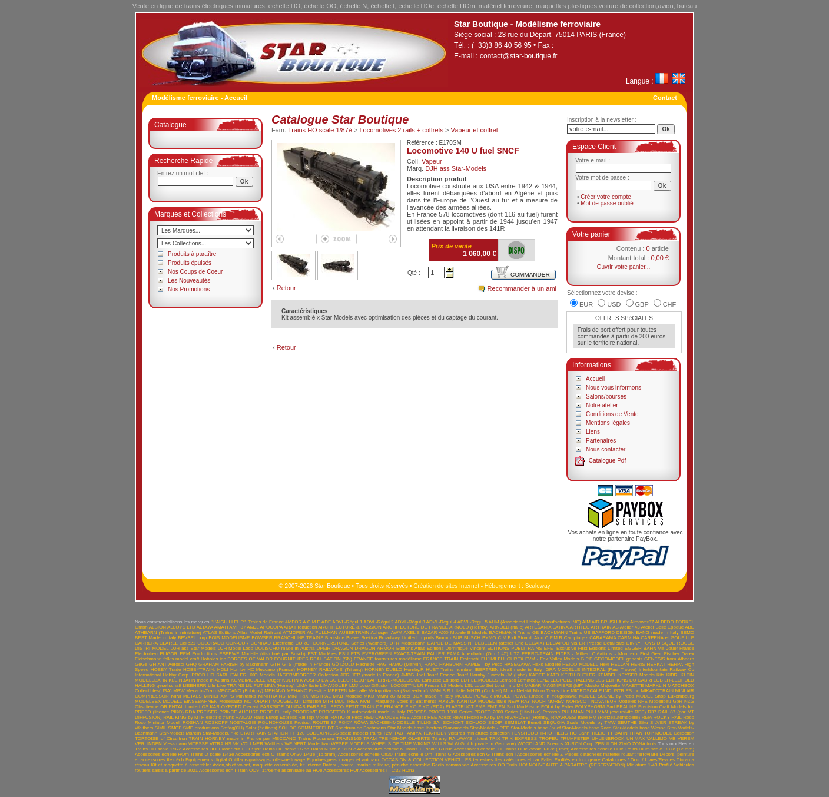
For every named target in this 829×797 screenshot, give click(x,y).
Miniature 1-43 (642, 765)
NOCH (539, 701)
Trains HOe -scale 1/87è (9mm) (536, 749)
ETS (355, 653)
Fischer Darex (679, 653)
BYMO (489, 637)
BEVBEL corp (192, 637)
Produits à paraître (192, 254)
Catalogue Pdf (607, 460)
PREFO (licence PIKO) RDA (165, 712)
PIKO (410, 706)
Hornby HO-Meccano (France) (262, 669)
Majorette (610, 685)
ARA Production (300, 627)
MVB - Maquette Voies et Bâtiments (398, 701)
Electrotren (146, 653)
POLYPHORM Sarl (595, 706)
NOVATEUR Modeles (613, 701)
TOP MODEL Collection (669, 733)
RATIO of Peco (347, 717)
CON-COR (237, 643)
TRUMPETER (575, 738)
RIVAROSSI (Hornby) (527, 717)
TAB (398, 733)
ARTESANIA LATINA (546, 627)
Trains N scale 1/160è (333, 749)
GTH (275, 664)
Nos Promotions (189, 289)
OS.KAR (211, 706)
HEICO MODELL (580, 664)
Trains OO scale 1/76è (285, 749)
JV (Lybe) (516, 675)
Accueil (595, 379)
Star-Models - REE (489, 727)
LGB (658, 680)
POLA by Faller (557, 706)
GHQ (191, 664)
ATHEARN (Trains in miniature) (168, 632)
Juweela (495, 675)
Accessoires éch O (254, 754)
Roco (688, 717)
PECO (337, 706)
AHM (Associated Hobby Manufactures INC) (535, 622)
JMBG (407, 675)
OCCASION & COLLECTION (412, 759)
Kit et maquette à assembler (181, 765)
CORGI (303, 643)
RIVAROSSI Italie (569, 717)
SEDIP (495, 722)
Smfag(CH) (232, 727)
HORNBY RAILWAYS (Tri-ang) (330, 669)
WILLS (439, 743)
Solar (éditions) (261, 727)
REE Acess (439, 717)
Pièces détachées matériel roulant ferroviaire (611, 754)
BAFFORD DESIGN (613, 632)
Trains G (442, 754)
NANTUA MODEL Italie (481, 701)
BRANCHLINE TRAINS (299, 637)
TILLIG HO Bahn (571, 733)
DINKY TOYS (640, 643)
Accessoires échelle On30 (365, 754)
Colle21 (187, 643)
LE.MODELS (484, 680)
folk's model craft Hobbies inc (194, 659)
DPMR (324, 648)
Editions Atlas (410, 648)
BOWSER (262, 637)
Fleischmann (148, 659)
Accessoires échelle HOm (162, 754)
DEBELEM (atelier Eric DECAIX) (509, 643)
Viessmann (174, 743)
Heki (604, 664)
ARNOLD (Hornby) (469, 627)
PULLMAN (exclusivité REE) (616, 712)
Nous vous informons (613, 387)
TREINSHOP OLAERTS (404, 738)
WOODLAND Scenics (540, 743)
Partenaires (601, 440)
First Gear (651, 653)
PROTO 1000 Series (451, 712)
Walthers (274, 743)
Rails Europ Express (275, 717)
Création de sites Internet (446, 586)
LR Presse (428, 685)
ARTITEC (579, 627)
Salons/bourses (606, 396)
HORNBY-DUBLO (383, 669)
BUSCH (472, 637)
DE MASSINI (459, 643)
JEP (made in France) (375, 675)
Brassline (334, 637)
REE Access (413, 717)
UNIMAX (635, 738)
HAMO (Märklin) (406, 664)
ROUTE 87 (324, 722)
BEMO (688, 632)
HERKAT (656, 664)
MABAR (533, 685)
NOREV (556, 701)
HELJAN (620, 664)
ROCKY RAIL (668, 717)
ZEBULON (606, 743)
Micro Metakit (517, 690)
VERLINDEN (148, 743)
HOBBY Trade (166, 669)
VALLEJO (657, 738)
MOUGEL (283, 701)
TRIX (494, 738)
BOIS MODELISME (229, 637)
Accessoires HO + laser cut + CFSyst (221, 749)
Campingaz (576, 637)
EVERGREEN (377, 653)
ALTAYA (205, 627)
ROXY (345, 722)
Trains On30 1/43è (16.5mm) (306, 754)
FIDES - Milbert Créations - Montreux (597, 653)
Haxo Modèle (546, 664)
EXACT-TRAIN (409, 653)
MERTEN (338, 690)
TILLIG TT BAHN (609, 733)
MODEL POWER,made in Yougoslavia (535, 696)
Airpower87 (642, 622)
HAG (381, 664)
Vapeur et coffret (474, 130)
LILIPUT (254, 685)
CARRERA (146, 643)
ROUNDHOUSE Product (284, 722)
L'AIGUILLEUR (337, 680)
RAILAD (244, 717)
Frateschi (469, 659)
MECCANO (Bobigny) (240, 690)
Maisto (592, 685)
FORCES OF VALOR (250, 659)
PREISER (207, 712)
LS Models (452, 685)
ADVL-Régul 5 (472, 622)
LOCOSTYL (403, 685)
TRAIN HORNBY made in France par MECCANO (242, 738)
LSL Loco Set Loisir (485, 685)
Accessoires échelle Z (540, 754)
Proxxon (551, 712)
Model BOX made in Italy (425, 696)
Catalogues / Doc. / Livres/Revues (638, 759)
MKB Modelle (347, 696)
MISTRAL (320, 696)
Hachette (365, 664)
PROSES (416, 712)
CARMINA (628, 637)
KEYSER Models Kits (641, 675)
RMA (647, 717)
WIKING (421, 743)
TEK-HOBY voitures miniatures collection (466, 733)
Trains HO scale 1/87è (320, 130)
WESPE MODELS (350, 743)
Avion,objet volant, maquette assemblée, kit (259, 765)
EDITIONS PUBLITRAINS (514, 648)
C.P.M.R (553, 637)
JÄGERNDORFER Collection (308, 675)
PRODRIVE (305, 712)
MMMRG (385, 696)
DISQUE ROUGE (675, 643)
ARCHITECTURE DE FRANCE (415, 627)
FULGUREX (511, 659)
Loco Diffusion (375, 685)
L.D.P (360, 680)
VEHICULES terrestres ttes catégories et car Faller (499, 759)
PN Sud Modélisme (519, 706)
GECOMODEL (609, 659)
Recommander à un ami (522, 288)
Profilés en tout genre (578, 759)
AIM (586, 622)
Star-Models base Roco (587, 727)
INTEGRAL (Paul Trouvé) (609, 669)
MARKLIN (655, 685)
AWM (396, 632)
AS (615, 627)
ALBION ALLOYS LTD (172, 627)
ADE (326, 622)
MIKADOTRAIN (657, 690)
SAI (437, 722)
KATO (553, 675)
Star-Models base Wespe (639, 727)
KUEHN (290, 680)
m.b (511, 685)
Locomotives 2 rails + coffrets (402, 130)
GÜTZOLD (342, 664)
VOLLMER (252, 743)
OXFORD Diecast (240, 706)
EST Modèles (321, 653)
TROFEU (548, 738)
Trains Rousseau (316, 738)
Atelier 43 (630, 627)
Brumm (443, 637)
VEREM (686, 738)
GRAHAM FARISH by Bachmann (233, 664)
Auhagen (379, 632)
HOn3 (408, 770)
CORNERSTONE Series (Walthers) (350, 643)
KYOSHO (310, 680)
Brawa (353, 637)
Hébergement (502, 586)
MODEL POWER (473, 696)
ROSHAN (193, 722)
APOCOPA (271, 627)
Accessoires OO (487, 765)
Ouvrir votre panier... (624, 267)
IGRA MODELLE (562, 669)
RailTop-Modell (313, 717)
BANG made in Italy (657, 632)
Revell (459, 717)
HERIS (638, 664)
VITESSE (198, 743)
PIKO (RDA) (431, 706)
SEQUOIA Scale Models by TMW (579, 722)
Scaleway (538, 586)
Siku (643, 722)
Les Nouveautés (189, 280)
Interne (313, 765)
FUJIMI (488, 659)
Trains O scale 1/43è (212, 754)
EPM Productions (198, 653)
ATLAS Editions (219, 632)
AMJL (252, 627)
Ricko (473, 717)
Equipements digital (206, 759)
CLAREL (169, 643)
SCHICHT (453, 722)
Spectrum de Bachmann (360, 727)
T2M (388, 733)
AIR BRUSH (605, 622)
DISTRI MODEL (151, 648)
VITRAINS (220, 743)
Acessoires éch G (471, 754)
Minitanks (246, 696)
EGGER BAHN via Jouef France (659, 648)
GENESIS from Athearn (669, 659)
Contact (665, 97)
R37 (652, 712)
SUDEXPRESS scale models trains (343, 733)
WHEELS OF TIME (391, 743)
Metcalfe (358, 690)
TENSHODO (524, 733)
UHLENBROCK (608, 738)
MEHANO (274, 690)
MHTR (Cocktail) (484, 690)
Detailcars (614, 643)
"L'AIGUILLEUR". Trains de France (247, 622)
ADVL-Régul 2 (378, 622)
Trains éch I (503, 754)
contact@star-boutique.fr (519, 56)
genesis (634, 659)
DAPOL (435, 643)
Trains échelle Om (413, 754)
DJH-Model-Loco (235, 648)
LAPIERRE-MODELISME (393, 680)
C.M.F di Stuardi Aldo (520, 637)
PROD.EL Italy (275, 712)
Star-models (456, 727)
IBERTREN (486, 669)
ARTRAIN (601, 627)
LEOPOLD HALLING (572, 680)
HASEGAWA (517, 664)
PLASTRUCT (459, 706)
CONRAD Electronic (271, 643)
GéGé (141, 664)
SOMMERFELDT (316, 727)
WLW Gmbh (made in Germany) (482, 743)
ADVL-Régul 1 (347, 622)
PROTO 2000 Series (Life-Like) (507, 712)
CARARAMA (602, 637)
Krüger (274, 680)
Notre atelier (602, 405)
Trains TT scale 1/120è (428, 749)
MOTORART (257, 701)
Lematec (527, 680)
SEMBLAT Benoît (522, 722)
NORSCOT (577, 701)
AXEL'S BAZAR (420, 632)
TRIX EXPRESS (519, 738)
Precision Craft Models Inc (666, 706)
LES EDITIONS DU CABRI (624, 680)
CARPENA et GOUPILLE (667, 637)
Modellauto (230, 701)
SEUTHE (627, 722)
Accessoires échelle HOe (597, 749)
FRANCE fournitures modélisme (388, 659)
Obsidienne (146, 706)
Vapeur (432, 161)
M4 (519, 685)
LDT (465, 680)
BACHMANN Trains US (565, 632)
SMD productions (201, 727)
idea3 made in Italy (521, 669)
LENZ (543, 680)
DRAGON (342, 648)
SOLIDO (287, 727)
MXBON (446, 701)
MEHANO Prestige (306, 690)
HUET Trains (439, 669)
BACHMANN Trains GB (514, 632)
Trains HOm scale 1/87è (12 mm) (659, 749)
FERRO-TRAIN (538, 653)
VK (236, 743)
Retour (286, 287)
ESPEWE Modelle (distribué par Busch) (262, 653)
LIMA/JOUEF (333, 685)
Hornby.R (414, 669)
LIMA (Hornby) (279, 685)
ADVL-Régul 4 (441, 622)
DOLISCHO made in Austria (285, 648)
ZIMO (625, 743)
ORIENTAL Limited (180, 706)
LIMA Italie (307, 685)
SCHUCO (476, 722)
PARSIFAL (318, 706)
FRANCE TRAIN (441, 659)
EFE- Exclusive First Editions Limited (583, 648)
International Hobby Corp (161, 675)
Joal (420, 675)
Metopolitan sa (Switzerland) (398, 690)
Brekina (369, 637)
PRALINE (626, 706)
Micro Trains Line (551, 690)
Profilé (665, 765)
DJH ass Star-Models (455, 168)
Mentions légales (608, 423)
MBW (179, 690)
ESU (343, 653)
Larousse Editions (441, 680)
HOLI (222, 669)
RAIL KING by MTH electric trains (198, 717)
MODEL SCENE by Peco (606, 696)
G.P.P (586, 659)
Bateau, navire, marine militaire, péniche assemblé (376, 765)
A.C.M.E (311, 622)
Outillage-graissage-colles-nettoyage (266, 759)
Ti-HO (545, 733)
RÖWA (361, 722)
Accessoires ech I (217, 770)
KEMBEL (607, 675)
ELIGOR (168, 653)
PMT (492, 706)
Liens (593, 432)
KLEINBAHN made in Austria (198, 680)
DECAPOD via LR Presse (573, 643)
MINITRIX (297, 696)
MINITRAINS (271, 696)
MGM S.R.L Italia (447, 690)
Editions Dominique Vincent (456, 648)
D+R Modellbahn (408, 643)
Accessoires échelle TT (478, 749)
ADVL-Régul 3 (409, 622)
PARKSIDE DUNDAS (282, 706)
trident (480, 738)
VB (672, 738)
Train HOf (516, 765)
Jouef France (440, 675)
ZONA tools (644, 743)
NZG (689, 701)
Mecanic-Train (200, 690)
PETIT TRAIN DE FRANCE (375, 706)
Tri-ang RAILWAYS (452, 738)
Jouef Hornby (471, 675)
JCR (345, 675)
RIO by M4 (491, 717)
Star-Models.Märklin (180, 733)
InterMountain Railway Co (666, 669)
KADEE (537, 675)
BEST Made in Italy (155, 637)
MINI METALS (186, 696)
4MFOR (293, 622)
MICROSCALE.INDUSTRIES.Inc (605, 690)
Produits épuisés (189, 263)
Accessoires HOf (341, 770)
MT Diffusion (307, 701)
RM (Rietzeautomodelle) (614, 717)
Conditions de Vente (612, 414)
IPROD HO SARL (209, 675)
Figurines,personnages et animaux (343, 759)
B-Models (477, 632)
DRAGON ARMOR (374, 648)
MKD (369, 696)
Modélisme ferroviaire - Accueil (199, 97)
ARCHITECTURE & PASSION (350, 627)
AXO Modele (452, 632)
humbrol (464, 669)
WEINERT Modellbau (306, 743)
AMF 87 (237, 627)
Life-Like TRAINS (226, 685)
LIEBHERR (194, 685)
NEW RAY (519, 701)
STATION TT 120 (286, 733)
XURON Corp (579, 743)
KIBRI (672, 675)
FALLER (436, 653)
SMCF (175, 727)
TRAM (370, 738)
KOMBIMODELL (248, 680)
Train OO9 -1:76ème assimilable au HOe (280, 770)
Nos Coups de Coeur (195, 271)
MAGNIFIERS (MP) (563, 685)
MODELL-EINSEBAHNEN (190, 701)
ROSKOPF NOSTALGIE (231, 722)
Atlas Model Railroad (259, 632)
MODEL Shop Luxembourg (665, 696)
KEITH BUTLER (578, 675)
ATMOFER (294, 632)
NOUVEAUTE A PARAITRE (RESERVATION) (577, 765)
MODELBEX (148, 701)
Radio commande (450, 765)
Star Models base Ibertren (414, 727)
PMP (480, 706)
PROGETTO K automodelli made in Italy (362, 712)
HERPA (675, 664)
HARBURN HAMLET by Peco (470, 664)
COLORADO (210, 643)
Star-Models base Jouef (535, 727)
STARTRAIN (253, 733)
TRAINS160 (349, 738)
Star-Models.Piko (220, 733)
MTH (328, 701)
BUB (457, 637)
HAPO (431, 664)
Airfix (623, 622)
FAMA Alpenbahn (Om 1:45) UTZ (483, 653)
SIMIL (161, 727)
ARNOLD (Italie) (507, 627)
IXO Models (262, 675)
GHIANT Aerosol (166, 664)
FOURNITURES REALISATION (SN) (313, 659)
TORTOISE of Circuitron (161, 738)
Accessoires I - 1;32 (380, 770)
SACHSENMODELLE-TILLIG (400, 722)
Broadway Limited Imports (406, 637)
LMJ (353, 685)
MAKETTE (633, 685)
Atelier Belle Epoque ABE (668, 627)
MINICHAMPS (219, 696)
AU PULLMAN (322, 632)
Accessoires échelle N (380, 749)
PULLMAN (573, 712)
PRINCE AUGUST (238, 712)
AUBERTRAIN (354, 632)
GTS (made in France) (306, 664)
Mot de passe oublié (607, 203)
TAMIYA (412, 733)
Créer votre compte (606, 197)
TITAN (636, 733)
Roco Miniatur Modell (158, 722)
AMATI (221, 627)
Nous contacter (605, 449)
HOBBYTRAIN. (199, 669)
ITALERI (239, 675)
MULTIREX (347, 701)
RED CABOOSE (381, 717)
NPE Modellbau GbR (660, 701)
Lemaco (507, 680)
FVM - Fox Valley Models (552, 659)
